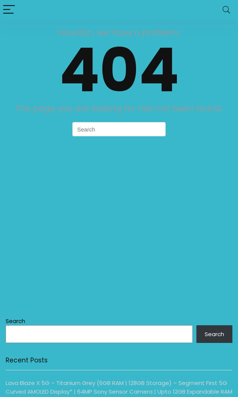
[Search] (226, 10)
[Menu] (9, 10)
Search (15, 321)
